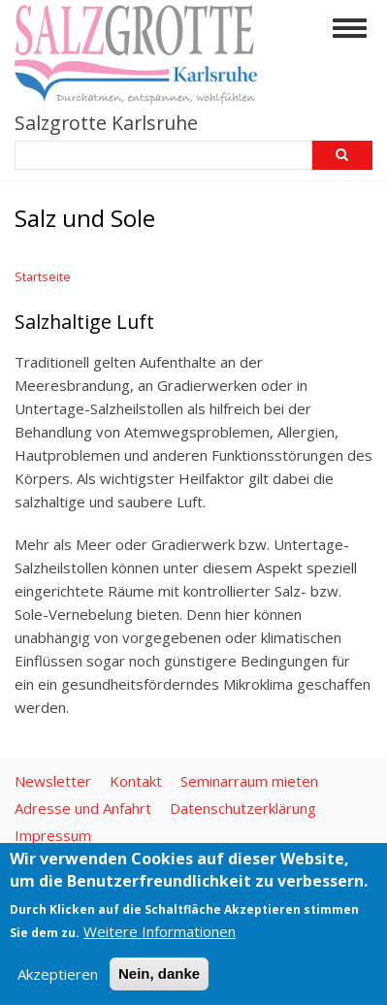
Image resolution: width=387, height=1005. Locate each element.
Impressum (53, 835)
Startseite (43, 276)
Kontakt (136, 781)
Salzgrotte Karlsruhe (106, 123)
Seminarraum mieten (249, 781)
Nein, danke (159, 973)
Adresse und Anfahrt (83, 808)
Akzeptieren (57, 974)
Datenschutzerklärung (243, 808)
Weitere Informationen (159, 931)
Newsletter (53, 781)
